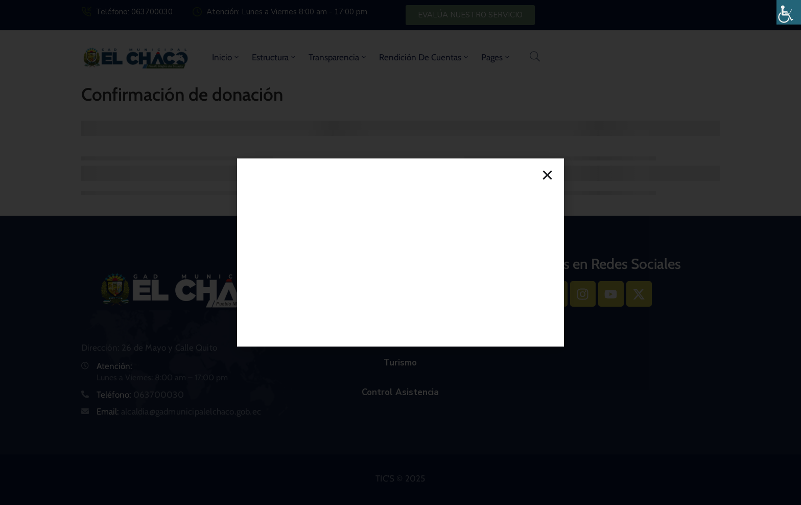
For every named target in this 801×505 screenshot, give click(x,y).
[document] (400, 252)
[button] (547, 175)
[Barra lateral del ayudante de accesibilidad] (788, 12)
